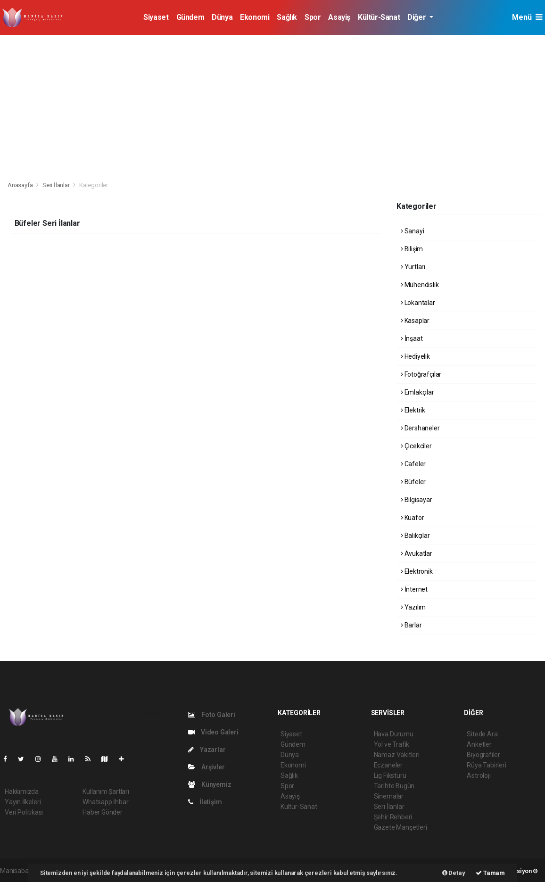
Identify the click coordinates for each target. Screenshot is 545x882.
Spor (313, 17)
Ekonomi (254, 17)
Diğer (417, 17)
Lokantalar (418, 302)
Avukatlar (416, 553)
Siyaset (155, 17)
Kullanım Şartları (106, 791)
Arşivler (206, 767)
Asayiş (339, 17)
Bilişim (412, 249)
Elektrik (413, 410)
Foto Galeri (211, 714)
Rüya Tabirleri (486, 765)
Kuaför (412, 517)
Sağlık (287, 17)
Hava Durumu (393, 734)
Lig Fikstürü (390, 775)
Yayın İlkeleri (23, 802)
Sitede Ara (482, 734)
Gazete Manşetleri (400, 827)
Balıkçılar (415, 535)
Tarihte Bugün (394, 786)
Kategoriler (93, 185)
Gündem (190, 17)
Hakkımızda (22, 791)
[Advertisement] (272, 106)
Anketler (479, 744)
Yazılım (413, 607)
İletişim (205, 802)
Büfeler (413, 482)
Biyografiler (483, 754)
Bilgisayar (416, 499)
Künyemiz (209, 784)
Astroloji (478, 775)
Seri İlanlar (56, 185)
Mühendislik (420, 285)
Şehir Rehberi (393, 817)
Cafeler (413, 464)
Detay (453, 872)
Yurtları (413, 267)
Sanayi (412, 231)
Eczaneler (388, 765)
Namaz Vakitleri (397, 754)
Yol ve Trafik (392, 744)
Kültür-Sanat (379, 17)
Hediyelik (415, 356)
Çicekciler (416, 446)
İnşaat (411, 338)
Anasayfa (21, 185)
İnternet (414, 589)
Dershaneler (420, 428)
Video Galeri (213, 732)
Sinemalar (389, 796)
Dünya (222, 17)
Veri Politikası (24, 812)
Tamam (490, 872)
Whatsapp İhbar (105, 802)
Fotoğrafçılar (421, 374)
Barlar (411, 625)
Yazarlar (206, 749)
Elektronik (417, 571)
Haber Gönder (103, 812)
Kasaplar (415, 320)
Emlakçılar (417, 392)
